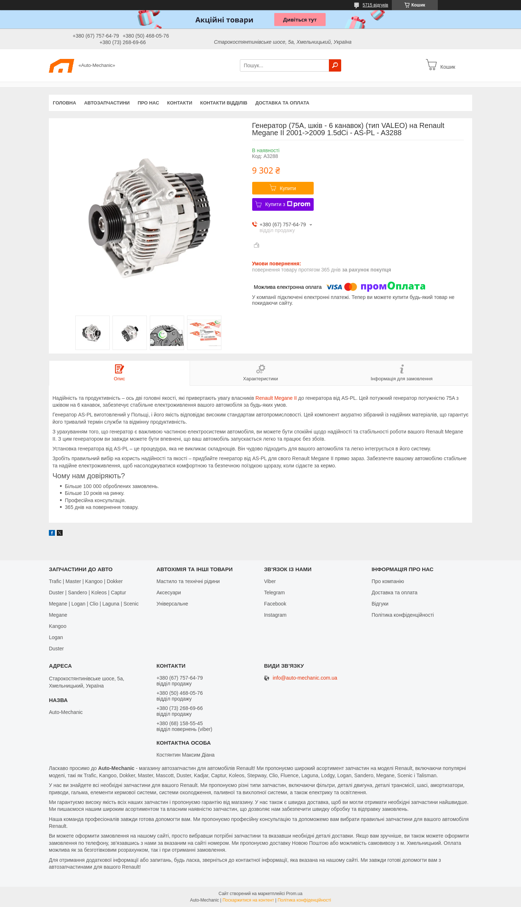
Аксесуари (168, 592)
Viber (270, 581)
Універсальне (172, 604)
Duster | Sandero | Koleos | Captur (87, 592)
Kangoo (57, 626)
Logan (56, 637)
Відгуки (380, 604)
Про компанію (388, 581)
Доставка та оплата (282, 103)
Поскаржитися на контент (248, 900)
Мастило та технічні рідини (188, 581)
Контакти (179, 103)
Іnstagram (275, 615)
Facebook (275, 604)
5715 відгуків (375, 5)
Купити (288, 188)
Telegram (274, 592)
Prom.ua (294, 893)
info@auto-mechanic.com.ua (305, 678)
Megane (58, 615)
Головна (64, 103)
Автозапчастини (107, 103)
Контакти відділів (223, 103)
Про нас (148, 103)
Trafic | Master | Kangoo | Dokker (86, 581)
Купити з (287, 204)
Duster (56, 648)
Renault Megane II (276, 398)
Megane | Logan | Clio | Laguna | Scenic (94, 604)
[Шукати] (335, 65)
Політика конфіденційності (403, 615)
